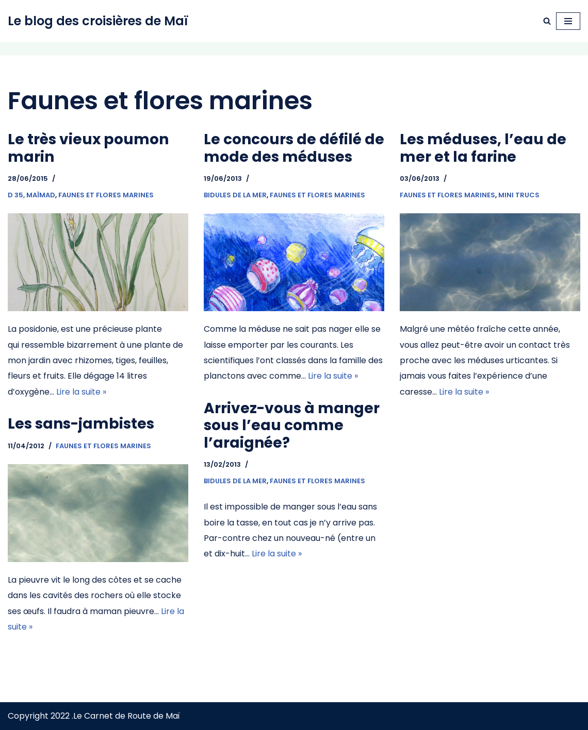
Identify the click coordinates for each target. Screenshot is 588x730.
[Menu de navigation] (568, 21)
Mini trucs (519, 195)
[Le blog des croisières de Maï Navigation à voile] (98, 21)
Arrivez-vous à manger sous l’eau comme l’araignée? (292, 425)
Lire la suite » (81, 392)
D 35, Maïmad (31, 195)
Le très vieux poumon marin (88, 148)
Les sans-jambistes (81, 424)
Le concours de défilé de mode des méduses (294, 148)
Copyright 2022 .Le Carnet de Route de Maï (94, 716)
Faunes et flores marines (106, 195)
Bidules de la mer (235, 195)
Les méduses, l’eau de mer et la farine (483, 148)
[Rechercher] (547, 21)
